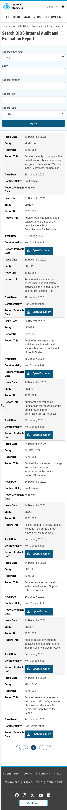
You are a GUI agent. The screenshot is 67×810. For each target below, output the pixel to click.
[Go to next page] (41, 747)
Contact (29, 773)
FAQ (59, 773)
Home (5, 26)
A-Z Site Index (10, 773)
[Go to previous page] (25, 747)
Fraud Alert (12, 782)
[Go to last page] (48, 747)
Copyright (45, 773)
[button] (39, 251)
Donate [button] (33, 802)
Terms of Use (54, 782)
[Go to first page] (18, 747)
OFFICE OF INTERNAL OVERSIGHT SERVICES (32, 17)
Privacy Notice (33, 782)
